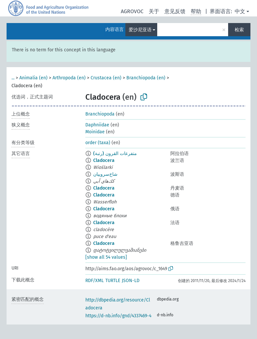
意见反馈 (174, 11)
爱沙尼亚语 (140, 30)
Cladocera (104, 160)
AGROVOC (132, 11)
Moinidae (95, 132)
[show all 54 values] (106, 257)
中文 (240, 11)
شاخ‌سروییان (105, 174)
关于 (154, 11)
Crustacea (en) (106, 78)
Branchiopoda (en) (145, 78)
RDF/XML (94, 280)
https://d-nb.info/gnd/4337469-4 (118, 316)
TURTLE (112, 280)
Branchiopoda (100, 114)
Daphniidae (97, 125)
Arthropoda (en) (69, 78)
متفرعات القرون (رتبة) (115, 153)
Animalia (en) (33, 78)
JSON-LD (130, 280)
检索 (239, 30)
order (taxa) (97, 142)
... (12, 78)
